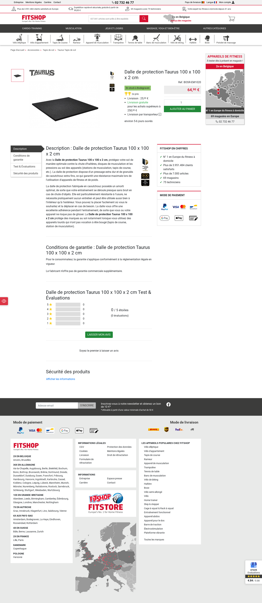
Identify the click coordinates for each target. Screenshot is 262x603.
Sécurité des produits (25, 175)
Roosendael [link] (19, 523)
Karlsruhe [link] (52, 479)
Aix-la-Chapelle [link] (20, 468)
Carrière (47, 2)
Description (20, 151)
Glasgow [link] (17, 502)
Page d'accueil (17, 52)
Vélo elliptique (151, 447)
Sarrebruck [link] (63, 486)
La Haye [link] (44, 519)
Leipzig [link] (35, 483)
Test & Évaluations (24, 168)
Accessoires (33, 52)
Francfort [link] (48, 475)
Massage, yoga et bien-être (163, 30)
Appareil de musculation (156, 463)
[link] (164, 209)
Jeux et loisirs (114, 30)
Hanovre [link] (29, 479)
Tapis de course (152, 455)
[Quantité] (182, 105)
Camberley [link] (50, 498)
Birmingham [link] (37, 498)
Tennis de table (151, 471)
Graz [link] (15, 511)
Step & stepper (151, 504)
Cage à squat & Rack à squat (159, 508)
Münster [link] (17, 486)
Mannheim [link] (54, 483)
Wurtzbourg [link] (53, 490)
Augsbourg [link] (35, 468)
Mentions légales (34, 2)
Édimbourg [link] (62, 498)
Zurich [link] (40, 531)
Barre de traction (152, 524)
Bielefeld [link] (53, 468)
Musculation (74, 30)
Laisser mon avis (99, 337)
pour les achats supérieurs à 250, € (144, 108)
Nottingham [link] (52, 502)
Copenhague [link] (19, 548)
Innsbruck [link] (24, 511)
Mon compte (226, 2)
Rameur (148, 459)
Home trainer (151, 500)
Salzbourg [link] (53, 511)
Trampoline (150, 467)
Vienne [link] (63, 511)
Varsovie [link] (17, 557)
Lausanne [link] (31, 531)
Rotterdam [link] (32, 523)
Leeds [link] (27, 498)
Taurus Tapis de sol (66, 52)
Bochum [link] (62, 468)
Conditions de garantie (21, 160)
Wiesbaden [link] (40, 490)
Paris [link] (21, 540)
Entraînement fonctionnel (157, 512)
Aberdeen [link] (18, 498)
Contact (57, 2)
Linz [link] (45, 511)
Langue (212, 2)
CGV (81, 447)
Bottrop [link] (24, 472)
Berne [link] (22, 531)
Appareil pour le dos (154, 520)
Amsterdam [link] (19, 519)
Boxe (146, 487)
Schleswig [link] (18, 490)
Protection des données (119, 447)
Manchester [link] (39, 502)
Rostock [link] (52, 486)
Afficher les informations (60, 381)
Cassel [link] (61, 479)
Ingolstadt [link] (40, 479)
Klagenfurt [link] (36, 511)
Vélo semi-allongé (153, 492)
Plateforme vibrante (154, 532)
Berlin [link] (45, 468)
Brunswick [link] (34, 472)
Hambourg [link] (18, 479)
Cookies (83, 451)
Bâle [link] (15, 531)
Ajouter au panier (182, 111)
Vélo (146, 496)
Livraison (84, 455)
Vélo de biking (151, 479)
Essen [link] (39, 475)
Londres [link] (27, 502)
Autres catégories (214, 30)
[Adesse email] (57, 405)
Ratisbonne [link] (41, 486)
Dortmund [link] (53, 472)
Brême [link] (44, 472)
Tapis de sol (48, 52)
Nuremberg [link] (28, 486)
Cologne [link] (27, 483)
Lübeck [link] (44, 483)
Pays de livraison (194, 2)
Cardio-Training (32, 30)
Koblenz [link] (17, 483)
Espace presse (114, 478)
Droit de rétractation (117, 455)
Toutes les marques (154, 539)
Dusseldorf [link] (18, 475)
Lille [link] (15, 540)
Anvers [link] (16, 460)
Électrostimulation (153, 528)
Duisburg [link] (30, 475)
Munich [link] (65, 483)
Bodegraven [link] (32, 519)
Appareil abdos (152, 516)
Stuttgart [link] (29, 490)
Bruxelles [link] (26, 460)
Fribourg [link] (58, 475)
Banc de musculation (155, 475)
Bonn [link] (16, 472)
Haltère (148, 483)
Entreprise (18, 2)
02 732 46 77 (225, 121)
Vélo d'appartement (154, 451)
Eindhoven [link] (54, 519)
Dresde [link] (63, 472)
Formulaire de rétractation (86, 461)
